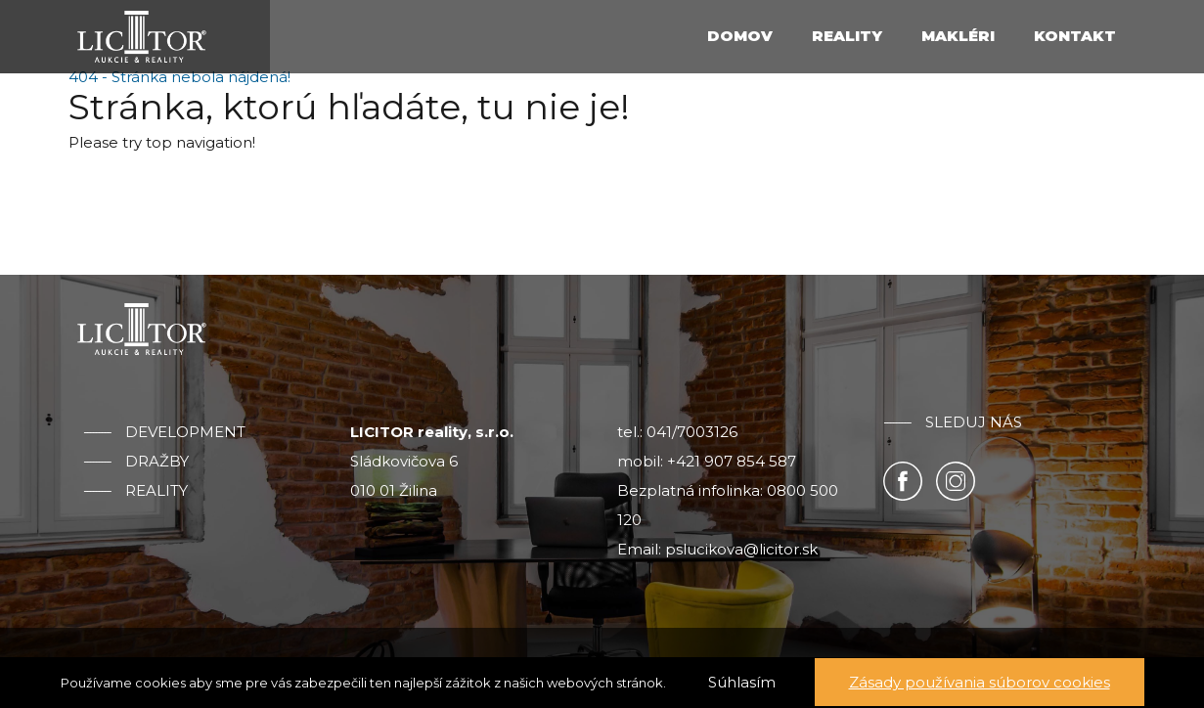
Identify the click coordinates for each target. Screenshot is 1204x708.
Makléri (958, 35)
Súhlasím (742, 682)
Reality (847, 35)
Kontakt (1075, 35)
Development (185, 432)
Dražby (157, 461)
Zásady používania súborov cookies (979, 682)
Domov (740, 35)
